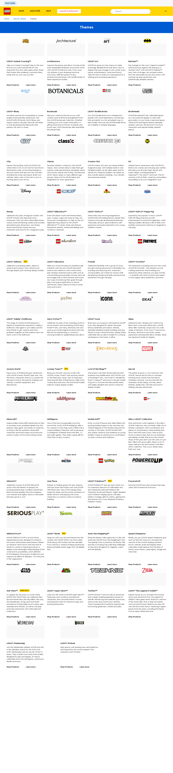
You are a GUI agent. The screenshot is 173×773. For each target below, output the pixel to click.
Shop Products (14, 85)
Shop (21, 11)
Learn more (31, 85)
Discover (35, 11)
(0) (164, 11)
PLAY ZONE (10, 3)
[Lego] (7, 11)
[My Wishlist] (156, 11)
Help (48, 11)
